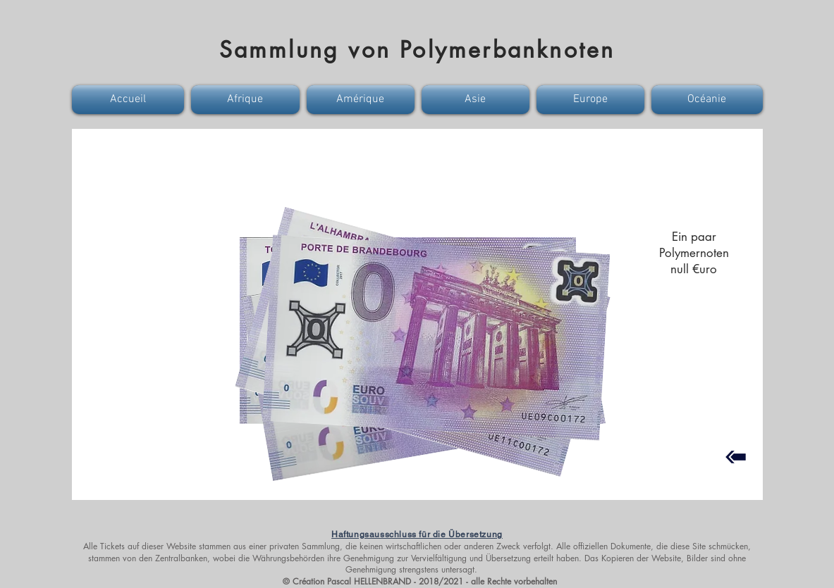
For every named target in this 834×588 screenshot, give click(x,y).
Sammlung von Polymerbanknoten (417, 49)
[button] (130, 99)
